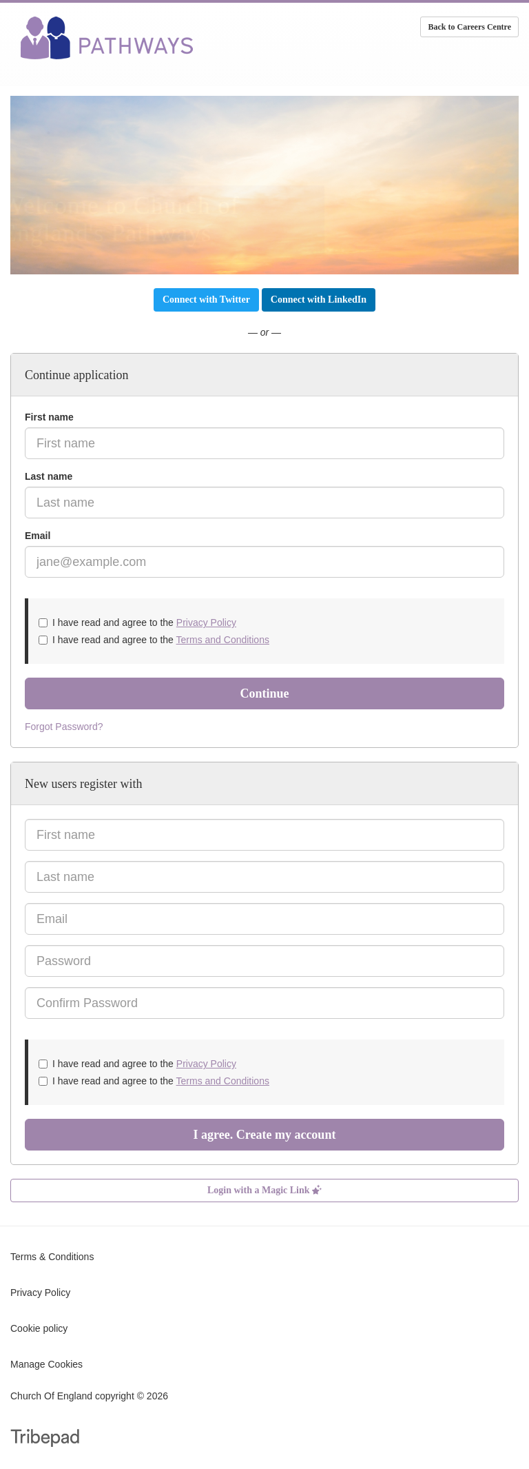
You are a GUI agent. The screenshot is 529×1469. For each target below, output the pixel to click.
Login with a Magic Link (264, 1190)
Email (37, 535)
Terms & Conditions (52, 1256)
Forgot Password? (64, 726)
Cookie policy (39, 1328)
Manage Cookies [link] (46, 1364)
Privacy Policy (206, 622)
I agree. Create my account (265, 1135)
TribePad (44, 1439)
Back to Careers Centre (469, 27)
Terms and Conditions (222, 639)
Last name (48, 476)
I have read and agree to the (137, 622)
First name (49, 417)
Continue (264, 693)
